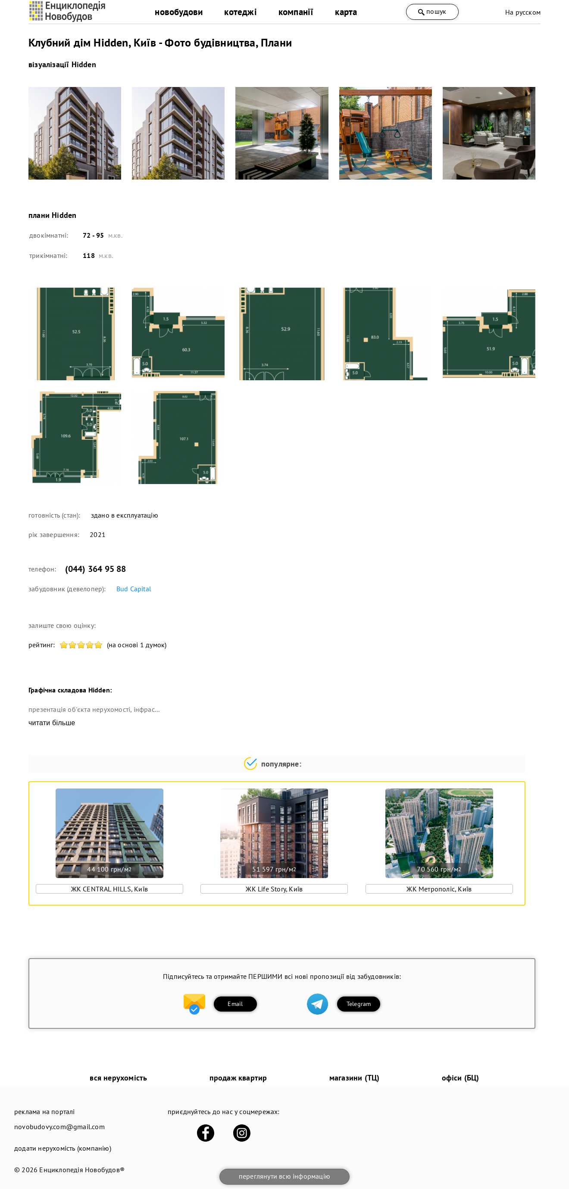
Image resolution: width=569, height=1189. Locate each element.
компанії (296, 12)
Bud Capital (133, 588)
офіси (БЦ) (460, 1078)
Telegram (359, 1004)
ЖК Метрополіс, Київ (439, 889)
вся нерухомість (118, 1078)
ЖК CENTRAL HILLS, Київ (109, 889)
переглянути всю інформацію (284, 1176)
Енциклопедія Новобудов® (82, 1169)
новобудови (179, 12)
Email (235, 1004)
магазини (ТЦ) (354, 1078)
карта (346, 12)
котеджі (240, 12)
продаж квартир (238, 1078)
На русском (523, 12)
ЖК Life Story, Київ (274, 889)
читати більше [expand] (51, 722)
